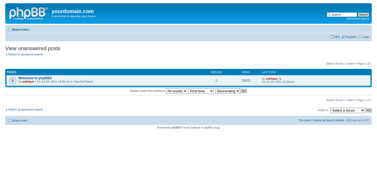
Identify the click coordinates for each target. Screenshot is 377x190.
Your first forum (83, 81)
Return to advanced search (25, 54)
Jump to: (323, 110)
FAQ (337, 36)
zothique (28, 81)
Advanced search (358, 18)
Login (365, 36)
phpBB (175, 127)
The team (305, 120)
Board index (20, 29)
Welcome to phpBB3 (35, 78)
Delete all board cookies (328, 120)
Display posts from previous (158, 90)
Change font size (365, 28)
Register (351, 36)
